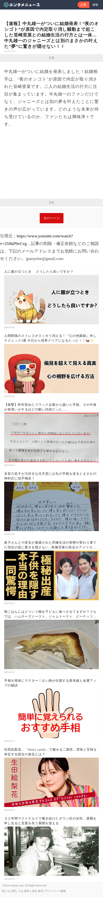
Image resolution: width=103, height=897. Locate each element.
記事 (83, 4)
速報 (95, 4)
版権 (63, 891)
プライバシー (52, 891)
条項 (40, 891)
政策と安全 (30, 891)
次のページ (52, 218)
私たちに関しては (12, 891)
